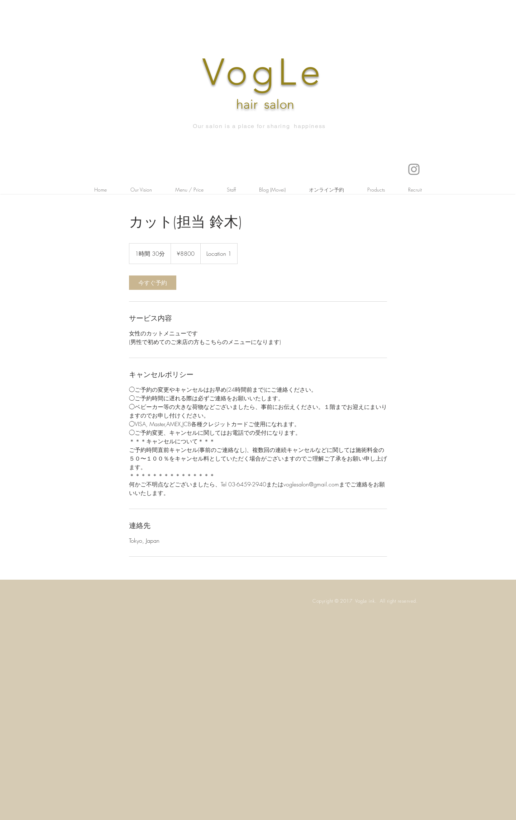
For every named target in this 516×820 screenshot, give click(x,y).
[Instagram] (413, 169)
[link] (152, 282)
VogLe (263, 72)
